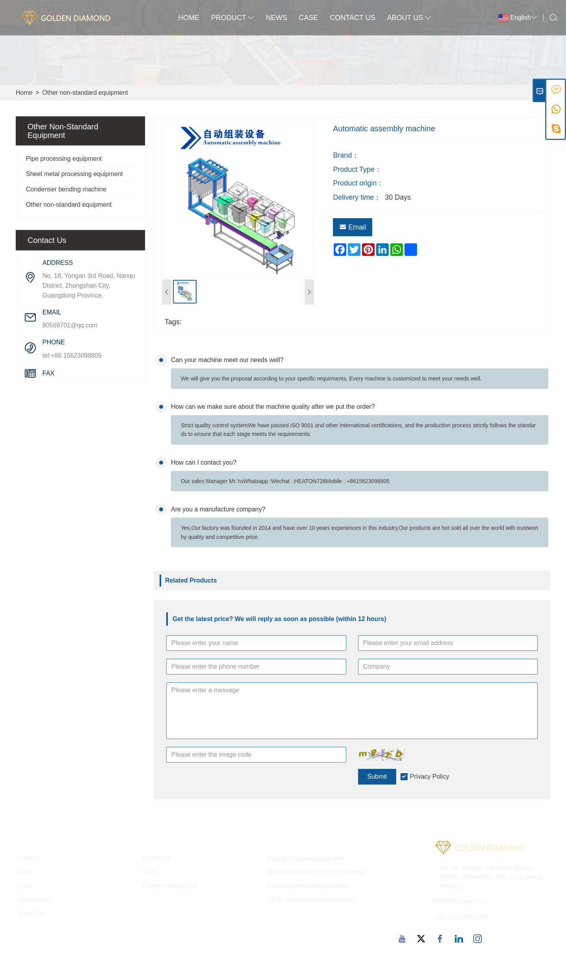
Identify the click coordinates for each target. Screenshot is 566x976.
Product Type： (357, 169)
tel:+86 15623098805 (72, 355)
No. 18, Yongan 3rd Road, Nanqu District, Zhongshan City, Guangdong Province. (88, 285)
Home (188, 18)
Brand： (346, 155)
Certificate (156, 858)
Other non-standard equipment (85, 92)
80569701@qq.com (69, 325)
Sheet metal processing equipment (74, 174)
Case (308, 18)
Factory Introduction (170, 885)
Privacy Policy (429, 776)
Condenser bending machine (66, 189)
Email (352, 227)
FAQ (148, 872)
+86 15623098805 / (461, 917)
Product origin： (358, 183)
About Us (409, 18)
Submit (377, 776)
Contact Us (352, 18)
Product (232, 18)
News (276, 18)
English (520, 17)
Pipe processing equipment (64, 158)
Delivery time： (357, 197)
